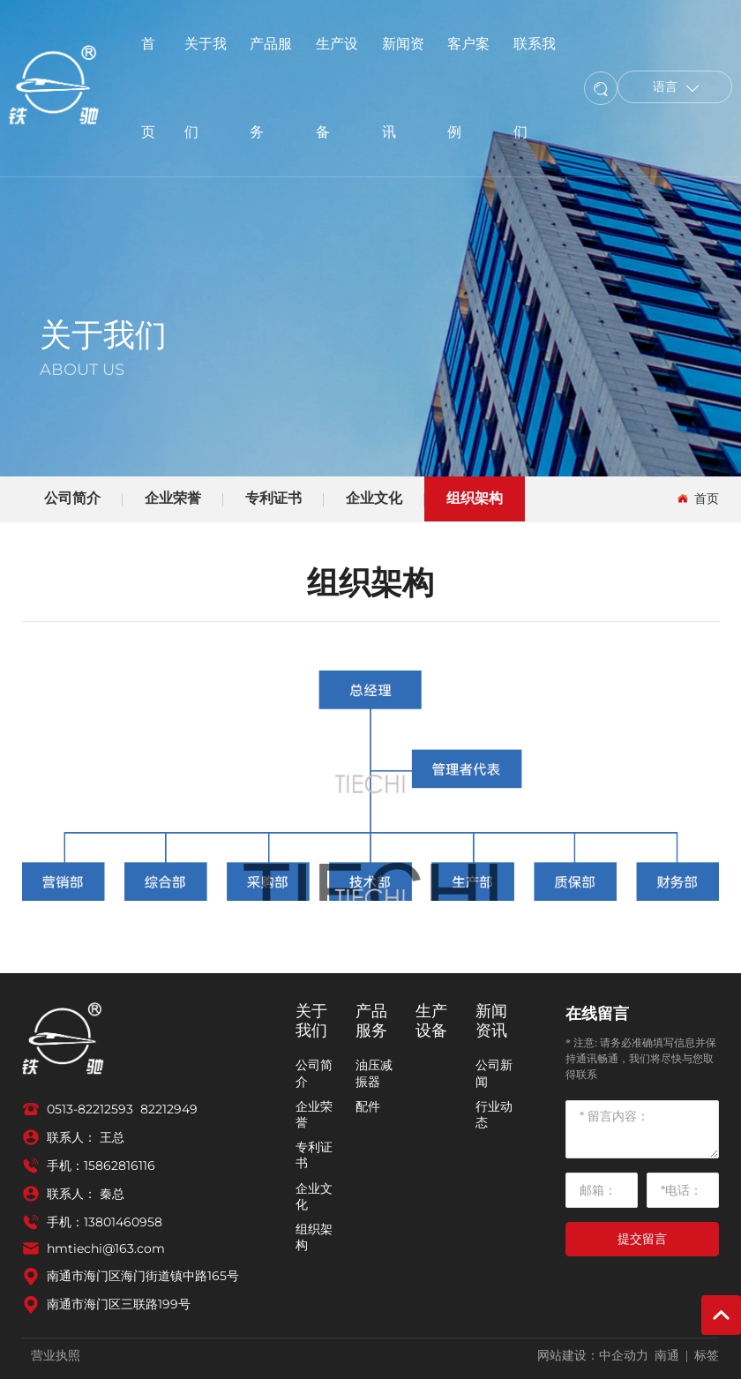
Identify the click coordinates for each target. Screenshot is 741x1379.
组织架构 (474, 498)
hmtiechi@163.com (106, 1248)
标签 (706, 1355)
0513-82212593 (90, 1109)
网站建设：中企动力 (592, 1355)
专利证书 (273, 498)
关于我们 (103, 335)
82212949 (169, 1109)
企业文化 (374, 498)
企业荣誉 (173, 498)
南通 (667, 1355)
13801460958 (123, 1222)
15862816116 (119, 1165)
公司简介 (72, 498)
